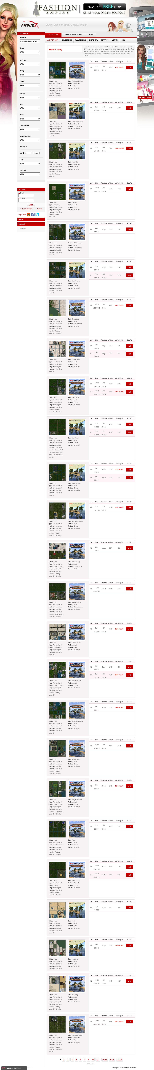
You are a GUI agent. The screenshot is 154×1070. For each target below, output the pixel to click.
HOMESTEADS (67, 40)
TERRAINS (104, 40)
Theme (22, 160)
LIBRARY (115, 40)
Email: (21, 193)
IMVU (91, 35)
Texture (22, 93)
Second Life (53, 35)
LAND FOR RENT (52, 40)
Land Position (24, 125)
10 (97, 1059)
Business (23, 37)
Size (21, 104)
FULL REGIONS (80, 40)
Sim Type (23, 60)
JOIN (123, 40)
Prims (111, 62)
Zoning (22, 81)
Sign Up (39, 208)
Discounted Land (25, 136)
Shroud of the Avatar (73, 35)
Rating (22, 71)
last (112, 1059)
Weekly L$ (119, 62)
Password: (23, 198)
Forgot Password (26, 208)
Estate (22, 48)
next (104, 1059)
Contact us (22, 229)
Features (23, 170)
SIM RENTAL (93, 40)
